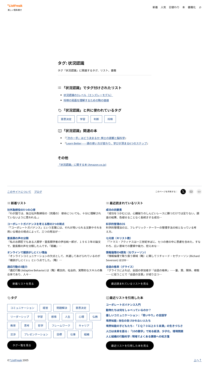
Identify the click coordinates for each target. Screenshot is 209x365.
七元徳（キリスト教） (119, 238)
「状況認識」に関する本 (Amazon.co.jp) (82, 164)
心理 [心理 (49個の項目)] (81, 316)
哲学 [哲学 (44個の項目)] (40, 325)
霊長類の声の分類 (17, 238)
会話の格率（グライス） (120, 266)
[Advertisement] (104, 37)
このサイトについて (19, 192)
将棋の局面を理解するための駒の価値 (86, 100)
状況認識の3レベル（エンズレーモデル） (88, 95)
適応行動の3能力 (17, 266)
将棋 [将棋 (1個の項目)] (110, 119)
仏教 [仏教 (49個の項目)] (95, 316)
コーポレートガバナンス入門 (123, 304)
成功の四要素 (114, 209)
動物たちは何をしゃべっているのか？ (128, 310)
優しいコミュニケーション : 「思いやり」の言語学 (136, 315)
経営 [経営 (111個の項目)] (45, 308)
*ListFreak (14, 5)
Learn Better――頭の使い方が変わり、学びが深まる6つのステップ (106, 143)
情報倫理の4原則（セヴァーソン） (126, 252)
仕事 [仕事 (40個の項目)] (73, 334)
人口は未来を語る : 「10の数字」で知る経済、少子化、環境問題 (144, 331)
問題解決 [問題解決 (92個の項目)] (61, 308)
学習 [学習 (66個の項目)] (82, 119)
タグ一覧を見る (21, 345)
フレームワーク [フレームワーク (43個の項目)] (61, 325)
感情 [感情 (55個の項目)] (54, 316)
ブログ (38, 192)
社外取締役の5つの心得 (21, 209)
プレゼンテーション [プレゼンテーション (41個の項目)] (36, 334)
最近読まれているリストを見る (129, 283)
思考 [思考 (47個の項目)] (26, 325)
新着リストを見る (23, 283)
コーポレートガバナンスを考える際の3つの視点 (35, 223)
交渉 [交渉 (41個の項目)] (13, 334)
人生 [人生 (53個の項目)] (67, 316)
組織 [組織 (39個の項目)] (86, 334)
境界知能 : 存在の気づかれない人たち (128, 320)
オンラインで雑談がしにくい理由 (27, 252)
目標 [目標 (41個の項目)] (59, 334)
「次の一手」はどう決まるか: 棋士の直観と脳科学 (95, 138)
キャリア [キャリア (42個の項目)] (84, 325)
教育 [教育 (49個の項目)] (13, 325)
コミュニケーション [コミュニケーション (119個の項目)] (22, 308)
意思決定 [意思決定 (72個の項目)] (66, 119)
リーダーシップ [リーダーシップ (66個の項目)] (19, 316)
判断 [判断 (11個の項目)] (96, 119)
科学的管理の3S (115, 223)
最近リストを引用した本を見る (129, 345)
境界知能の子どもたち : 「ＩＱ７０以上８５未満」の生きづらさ (144, 326)
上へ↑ (198, 360)
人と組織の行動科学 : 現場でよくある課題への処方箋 (137, 336)
